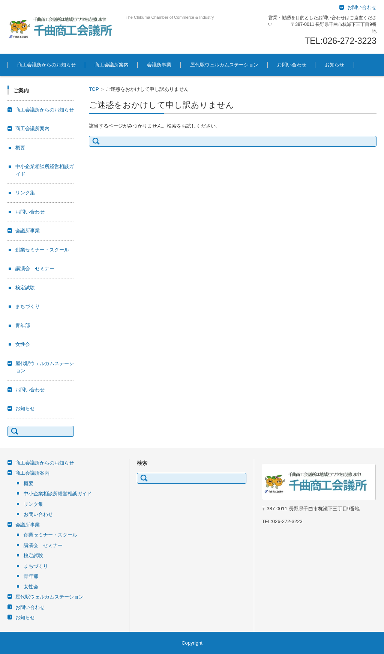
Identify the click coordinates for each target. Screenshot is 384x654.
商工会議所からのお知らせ (46, 65)
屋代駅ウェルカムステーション (224, 65)
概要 (20, 147)
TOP (94, 89)
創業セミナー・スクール (42, 250)
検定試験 (25, 287)
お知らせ (334, 65)
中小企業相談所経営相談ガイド (58, 493)
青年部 (22, 325)
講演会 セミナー (34, 268)
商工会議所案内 (111, 65)
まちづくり (27, 306)
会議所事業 (159, 65)
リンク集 (25, 192)
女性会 (22, 344)
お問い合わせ (291, 65)
